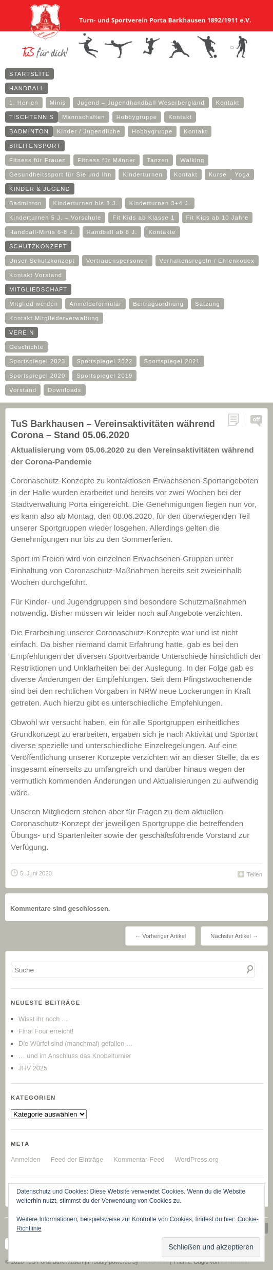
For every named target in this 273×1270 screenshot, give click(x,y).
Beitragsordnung (158, 304)
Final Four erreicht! (45, 1031)
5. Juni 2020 (36, 873)
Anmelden (26, 1159)
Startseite (29, 74)
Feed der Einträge (77, 1159)
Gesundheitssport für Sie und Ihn (60, 174)
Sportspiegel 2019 (104, 376)
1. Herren (23, 103)
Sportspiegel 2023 (37, 361)
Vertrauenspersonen (117, 261)
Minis (58, 103)
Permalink (236, 420)
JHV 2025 (32, 1068)
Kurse (218, 174)
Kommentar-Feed (139, 1159)
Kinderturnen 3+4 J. (159, 203)
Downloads (64, 390)
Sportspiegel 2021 (172, 361)
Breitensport (35, 146)
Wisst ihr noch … (43, 1019)
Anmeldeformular (95, 304)
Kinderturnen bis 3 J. (85, 203)
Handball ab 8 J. (112, 232)
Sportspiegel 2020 (37, 376)
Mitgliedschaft (38, 289)
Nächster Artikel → (234, 936)
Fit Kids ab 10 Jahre (217, 217)
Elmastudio (235, 1262)
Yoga (242, 174)
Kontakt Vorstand (35, 275)
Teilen (254, 874)
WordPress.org (197, 1159)
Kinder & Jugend (39, 189)
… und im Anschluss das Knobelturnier (74, 1056)
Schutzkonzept (38, 246)
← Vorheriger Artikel (160, 936)
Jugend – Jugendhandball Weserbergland (140, 103)
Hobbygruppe (137, 117)
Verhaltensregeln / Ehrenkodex (207, 261)
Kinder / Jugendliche (89, 131)
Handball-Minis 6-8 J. (42, 232)
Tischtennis (31, 117)
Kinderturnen (143, 174)
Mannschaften (83, 117)
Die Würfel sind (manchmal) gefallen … (75, 1043)
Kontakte (162, 232)
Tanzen (158, 160)
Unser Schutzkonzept (42, 261)
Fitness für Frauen (37, 160)
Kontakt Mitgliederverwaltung (54, 318)
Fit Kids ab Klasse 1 (143, 217)
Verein (21, 332)
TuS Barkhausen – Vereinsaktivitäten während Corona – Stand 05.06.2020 (113, 429)
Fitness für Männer (106, 160)
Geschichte (26, 347)
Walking (192, 160)
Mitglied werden (33, 304)
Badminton (29, 131)
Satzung (207, 304)
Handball (26, 88)
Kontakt (228, 103)
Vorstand (22, 390)
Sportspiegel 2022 (104, 361)
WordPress (154, 1262)
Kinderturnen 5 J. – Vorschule (55, 217)
